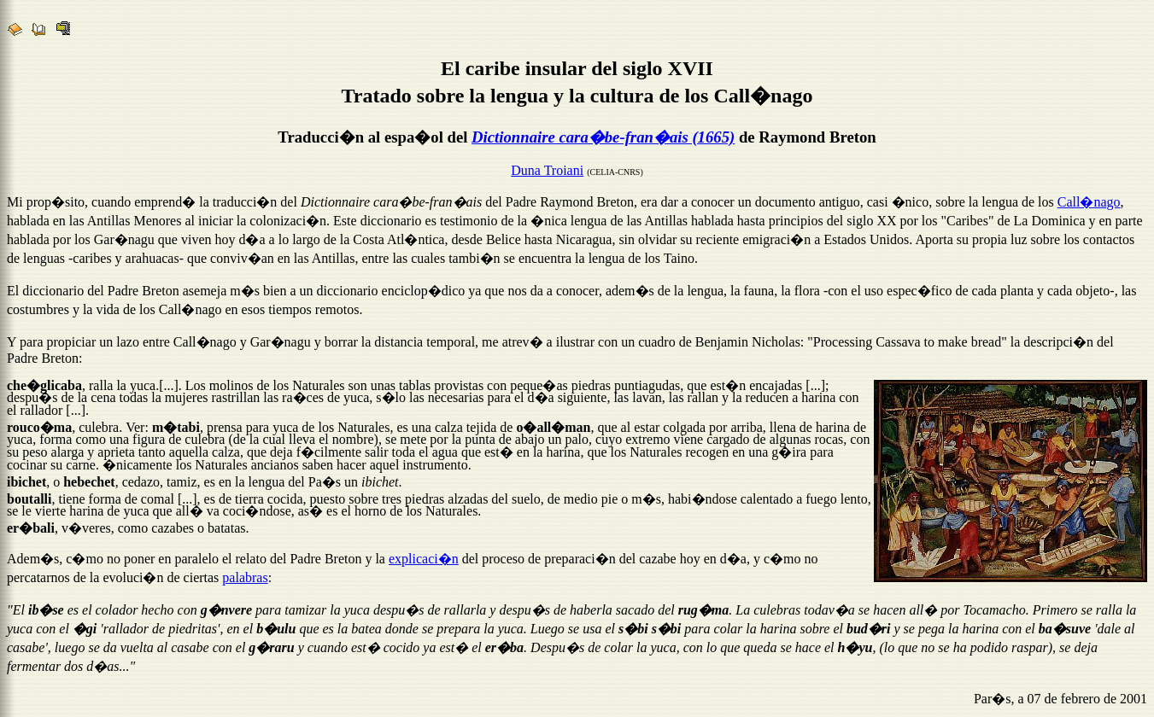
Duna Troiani (547, 173)
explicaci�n (424, 561)
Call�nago (1089, 204)
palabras (244, 580)
